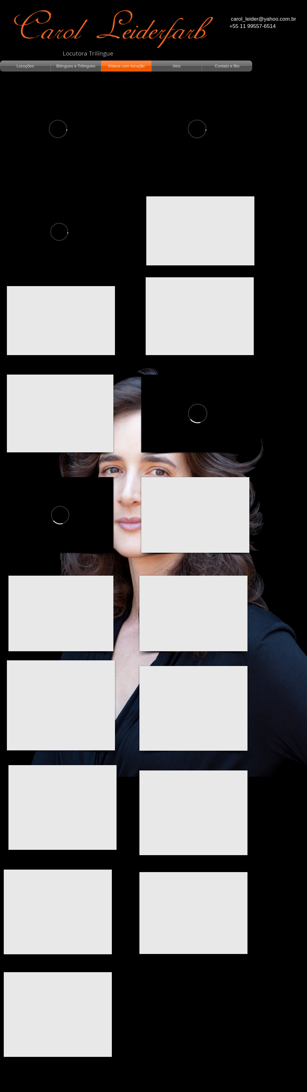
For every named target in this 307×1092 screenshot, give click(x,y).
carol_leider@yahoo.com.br (263, 19)
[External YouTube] (61, 320)
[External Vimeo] (58, 128)
